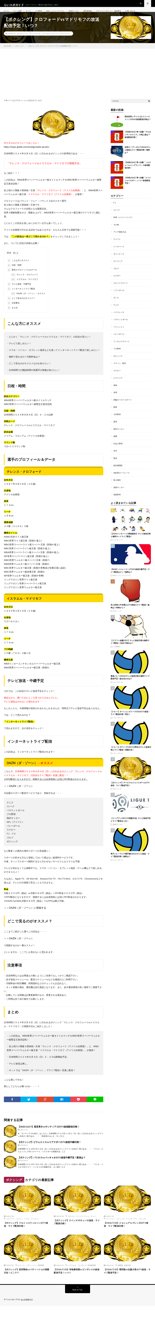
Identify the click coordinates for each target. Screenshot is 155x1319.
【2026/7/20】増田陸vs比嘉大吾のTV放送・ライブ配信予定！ (127, 1283)
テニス (31, 14)
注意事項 (13, 314)
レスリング (118, 387)
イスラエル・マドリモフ (41, 45)
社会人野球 (118, 452)
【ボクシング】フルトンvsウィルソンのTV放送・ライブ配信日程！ (27, 1236)
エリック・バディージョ (27, 1277)
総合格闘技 (118, 474)
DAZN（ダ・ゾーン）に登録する (27, 919)
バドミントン (119, 337)
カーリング (118, 272)
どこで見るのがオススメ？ (21, 309)
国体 (115, 416)
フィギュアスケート (122, 351)
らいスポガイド (27, 1313)
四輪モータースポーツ (123, 409)
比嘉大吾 (127, 1277)
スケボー (117, 286)
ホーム (7, 14)
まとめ (13, 319)
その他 (116, 235)
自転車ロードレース (122, 481)
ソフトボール (119, 301)
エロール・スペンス (75, 1227)
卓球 (115, 402)
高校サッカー (119, 496)
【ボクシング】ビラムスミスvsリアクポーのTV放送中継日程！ (49, 1153)
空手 (115, 460)
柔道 (115, 431)
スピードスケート (121, 293)
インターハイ (119, 257)
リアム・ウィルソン (31, 1230)
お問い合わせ (12, 19)
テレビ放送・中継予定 (19, 295)
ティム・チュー (90, 1227)
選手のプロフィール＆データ (22, 281)
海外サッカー (82, 14)
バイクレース (119, 322)
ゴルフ (116, 279)
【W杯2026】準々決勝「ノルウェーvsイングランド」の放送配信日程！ (138, 176)
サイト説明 (19, 14)
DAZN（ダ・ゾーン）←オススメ (28, 305)
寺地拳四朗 (91, 1277)
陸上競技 (117, 488)
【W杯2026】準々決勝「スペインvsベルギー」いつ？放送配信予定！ (138, 192)
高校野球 (117, 503)
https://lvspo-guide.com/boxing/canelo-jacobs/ (26, 158)
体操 (115, 395)
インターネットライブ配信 (21, 300)
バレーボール (119, 344)
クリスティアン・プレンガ (136, 1230)
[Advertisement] (77, 81)
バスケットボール (121, 329)
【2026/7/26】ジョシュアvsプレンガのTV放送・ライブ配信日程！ (127, 1236)
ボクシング (24, 45)
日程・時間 (14, 276)
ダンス (116, 308)
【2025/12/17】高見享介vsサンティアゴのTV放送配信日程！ (48, 1138)
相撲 (115, 445)
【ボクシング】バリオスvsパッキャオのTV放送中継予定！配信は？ (51, 1168)
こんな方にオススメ (18, 272)
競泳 (115, 467)
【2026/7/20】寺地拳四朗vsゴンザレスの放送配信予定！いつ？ (77, 1283)
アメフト (117, 250)
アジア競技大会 (120, 243)
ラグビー (117, 380)
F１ (114, 214)
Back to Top (77, 1303)
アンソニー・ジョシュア (115, 1230)
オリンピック (119, 264)
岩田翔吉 (41, 1277)
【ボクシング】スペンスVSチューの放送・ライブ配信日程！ (76, 1233)
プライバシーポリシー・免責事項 (120, 14)
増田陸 (120, 1277)
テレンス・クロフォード (61, 45)
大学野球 (117, 423)
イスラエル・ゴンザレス (77, 1277)
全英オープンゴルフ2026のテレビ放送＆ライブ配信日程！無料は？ (138, 161)
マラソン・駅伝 (120, 373)
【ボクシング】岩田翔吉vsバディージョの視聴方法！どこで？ (27, 1283)
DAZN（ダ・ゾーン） (21, 797)
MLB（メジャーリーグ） (61, 14)
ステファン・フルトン (14, 1230)
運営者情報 (97, 14)
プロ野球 (42, 14)
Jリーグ (116, 221)
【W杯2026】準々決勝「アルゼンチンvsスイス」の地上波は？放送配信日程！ (138, 146)
